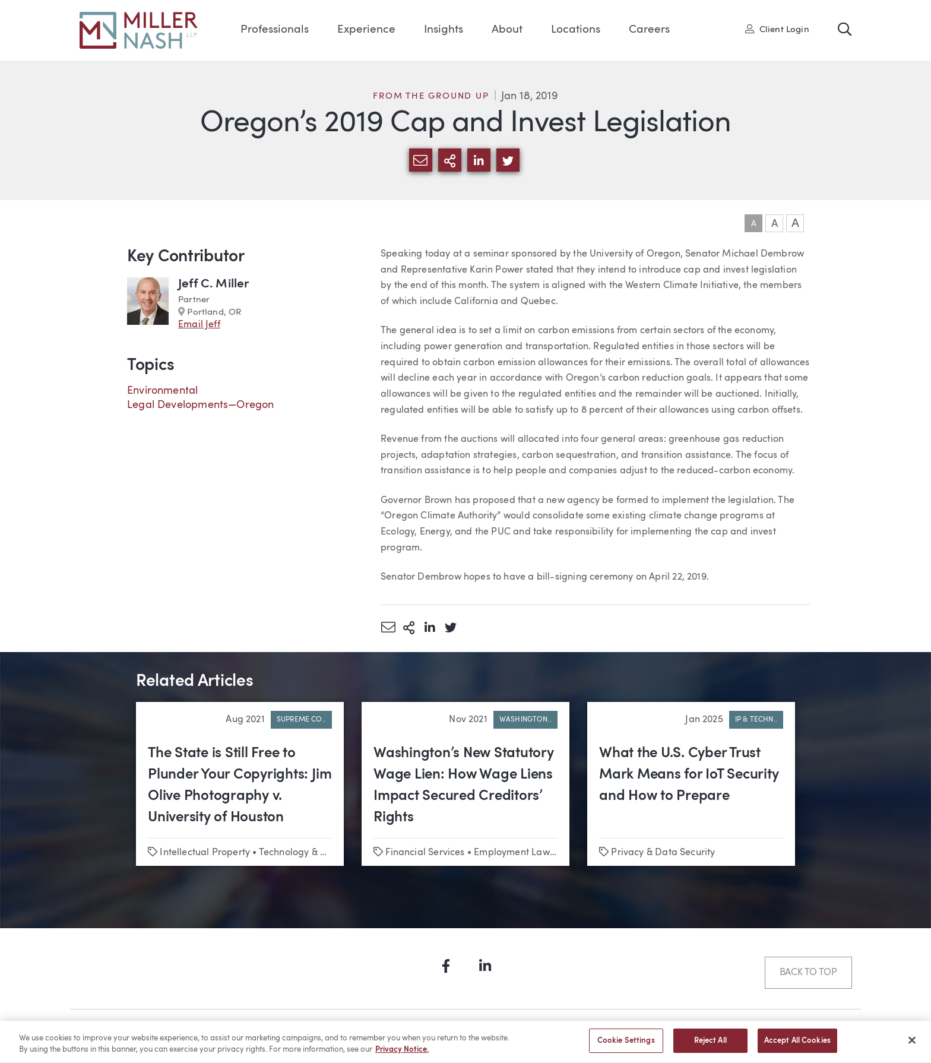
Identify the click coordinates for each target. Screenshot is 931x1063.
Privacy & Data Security (663, 853)
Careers (649, 30)
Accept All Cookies (797, 1047)
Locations (575, 30)
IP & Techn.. (756, 719)
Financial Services (424, 853)
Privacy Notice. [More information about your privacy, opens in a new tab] (402, 1056)
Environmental (162, 390)
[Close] (912, 1046)
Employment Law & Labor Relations (552, 853)
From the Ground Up (431, 96)
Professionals (274, 30)
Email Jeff (199, 325)
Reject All (710, 1047)
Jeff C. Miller (213, 284)
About (507, 30)
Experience (366, 30)
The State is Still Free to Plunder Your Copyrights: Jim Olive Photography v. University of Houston (239, 785)
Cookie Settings (626, 1047)
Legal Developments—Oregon (200, 405)
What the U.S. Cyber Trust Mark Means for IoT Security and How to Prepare (689, 774)
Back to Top (808, 972)
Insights (443, 30)
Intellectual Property (205, 853)
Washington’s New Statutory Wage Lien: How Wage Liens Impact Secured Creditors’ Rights (463, 785)
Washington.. (525, 719)
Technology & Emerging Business (331, 853)
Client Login (777, 29)
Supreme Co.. (301, 719)
